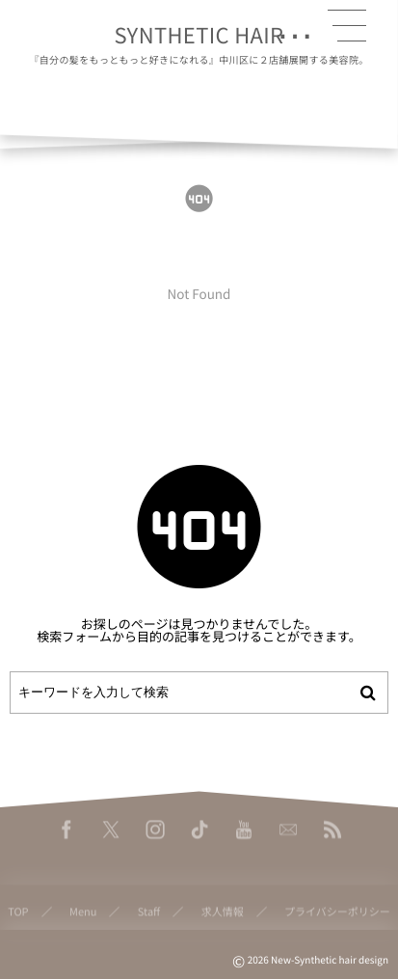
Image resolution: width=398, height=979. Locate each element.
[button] (347, 26)
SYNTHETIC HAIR (199, 34)
